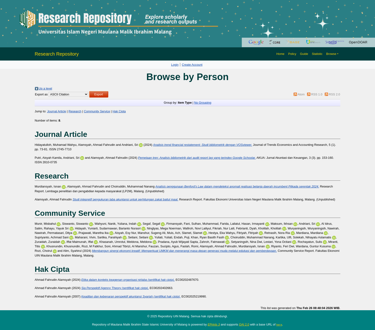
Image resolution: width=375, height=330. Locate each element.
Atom (301, 94)
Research (74, 111)
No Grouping (202, 102)
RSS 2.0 (334, 94)
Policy (292, 54)
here (279, 324)
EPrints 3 (214, 324)
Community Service (97, 111)
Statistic (317, 54)
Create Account (192, 64)
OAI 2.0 (244, 324)
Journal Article (56, 111)
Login (175, 64)
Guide (304, 54)
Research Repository (57, 54)
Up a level (45, 88)
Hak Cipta (119, 111)
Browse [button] (331, 54)
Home (280, 54)
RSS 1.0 (316, 94)
